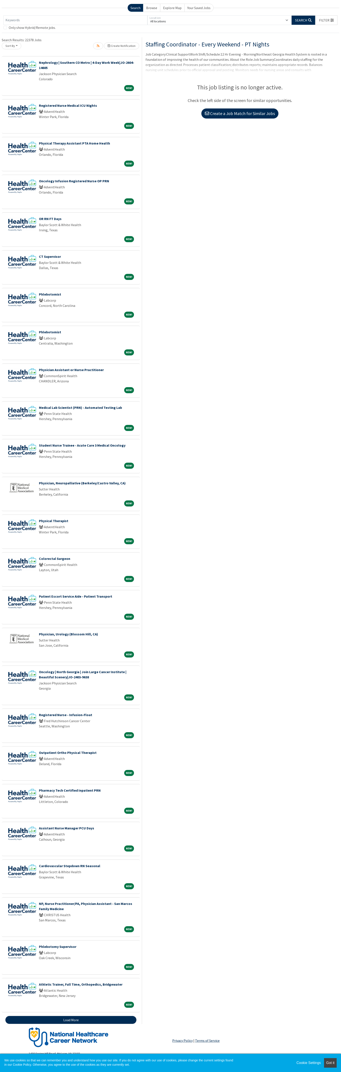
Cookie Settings (308, 1063)
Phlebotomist (50, 294)
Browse (151, 8)
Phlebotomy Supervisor (57, 946)
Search (135, 8)
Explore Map (172, 8)
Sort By (10, 46)
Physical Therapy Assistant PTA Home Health (74, 143)
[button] (326, 20)
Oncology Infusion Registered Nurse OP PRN (74, 181)
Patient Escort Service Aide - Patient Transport (75, 596)
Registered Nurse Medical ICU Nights (68, 105)
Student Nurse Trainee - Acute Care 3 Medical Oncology (82, 445)
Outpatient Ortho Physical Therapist (68, 752)
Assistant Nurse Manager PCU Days (66, 828)
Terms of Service (207, 1040)
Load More (71, 1020)
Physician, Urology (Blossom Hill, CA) (68, 634)
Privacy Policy (182, 1040)
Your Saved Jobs (199, 8)
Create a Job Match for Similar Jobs (240, 113)
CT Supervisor (50, 256)
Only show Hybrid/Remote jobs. (32, 27)
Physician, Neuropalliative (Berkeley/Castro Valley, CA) (82, 483)
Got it (330, 1063)
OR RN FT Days (50, 219)
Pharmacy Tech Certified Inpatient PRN (70, 790)
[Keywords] (75, 20)
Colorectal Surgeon (54, 558)
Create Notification (121, 46)
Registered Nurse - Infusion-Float (65, 715)
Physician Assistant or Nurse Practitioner (71, 370)
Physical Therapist (53, 521)
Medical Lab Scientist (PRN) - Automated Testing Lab (80, 407)
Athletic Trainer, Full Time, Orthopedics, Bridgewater (80, 984)
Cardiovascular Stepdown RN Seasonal (69, 866)
